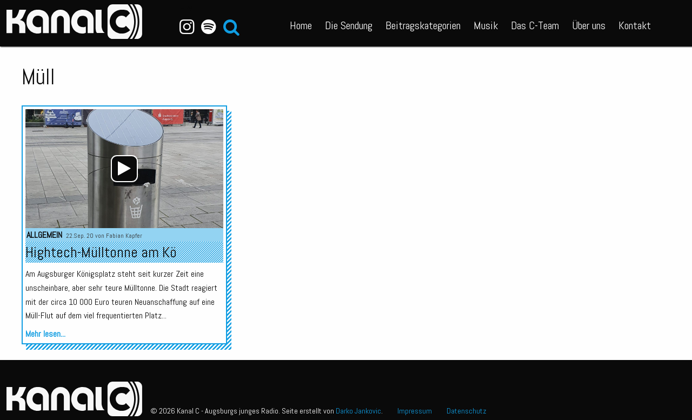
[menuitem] (300, 23)
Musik (486, 25)
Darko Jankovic (358, 411)
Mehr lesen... (45, 333)
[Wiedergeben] (124, 168)
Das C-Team (535, 25)
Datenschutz (467, 411)
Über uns (589, 25)
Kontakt (634, 25)
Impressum (414, 411)
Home (301, 25)
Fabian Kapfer (124, 235)
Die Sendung (348, 25)
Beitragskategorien (423, 25)
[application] (124, 168)
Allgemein (44, 235)
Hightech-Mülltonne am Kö (101, 252)
